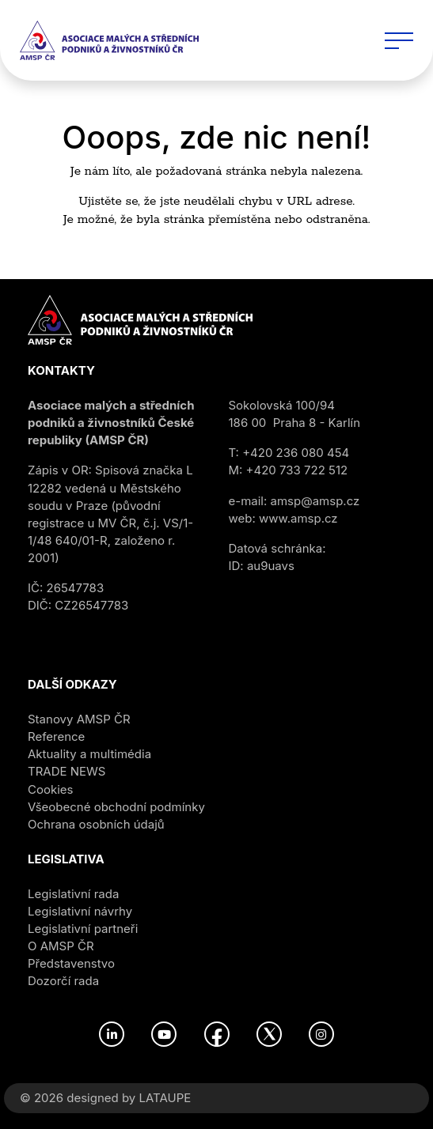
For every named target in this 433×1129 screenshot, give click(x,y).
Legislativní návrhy (80, 911)
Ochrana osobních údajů (96, 824)
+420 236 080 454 (295, 452)
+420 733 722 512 (297, 470)
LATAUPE (165, 1097)
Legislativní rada (73, 893)
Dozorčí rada (63, 980)
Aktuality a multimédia (89, 753)
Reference (56, 736)
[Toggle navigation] (399, 40)
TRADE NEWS (66, 771)
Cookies (50, 789)
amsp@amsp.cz (315, 500)
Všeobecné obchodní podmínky (116, 806)
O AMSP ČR (61, 945)
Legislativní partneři (83, 928)
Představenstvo (71, 963)
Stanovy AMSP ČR (79, 719)
